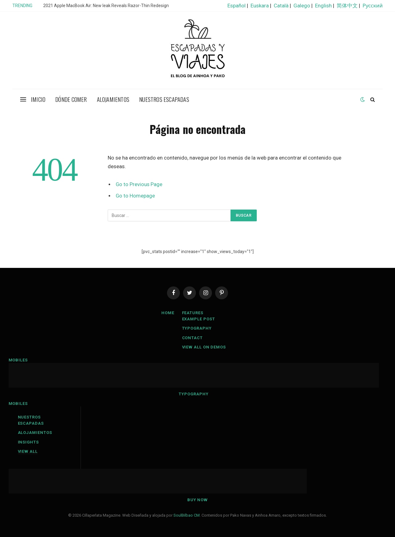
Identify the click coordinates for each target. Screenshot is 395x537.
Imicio (38, 99)
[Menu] (23, 99)
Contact (192, 337)
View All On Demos (204, 347)
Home (167, 312)
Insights (28, 442)
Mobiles (18, 360)
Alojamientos (113, 99)
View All (28, 451)
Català (281, 5)
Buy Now (197, 499)
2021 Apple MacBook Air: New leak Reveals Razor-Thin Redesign (106, 5)
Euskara (260, 5)
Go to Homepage (135, 196)
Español (236, 5)
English (323, 5)
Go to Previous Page (139, 184)
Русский (373, 5)
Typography (197, 328)
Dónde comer (71, 99)
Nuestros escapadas (164, 99)
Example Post (198, 319)
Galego (301, 5)
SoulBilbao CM (186, 515)
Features (192, 312)
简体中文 (347, 5)
